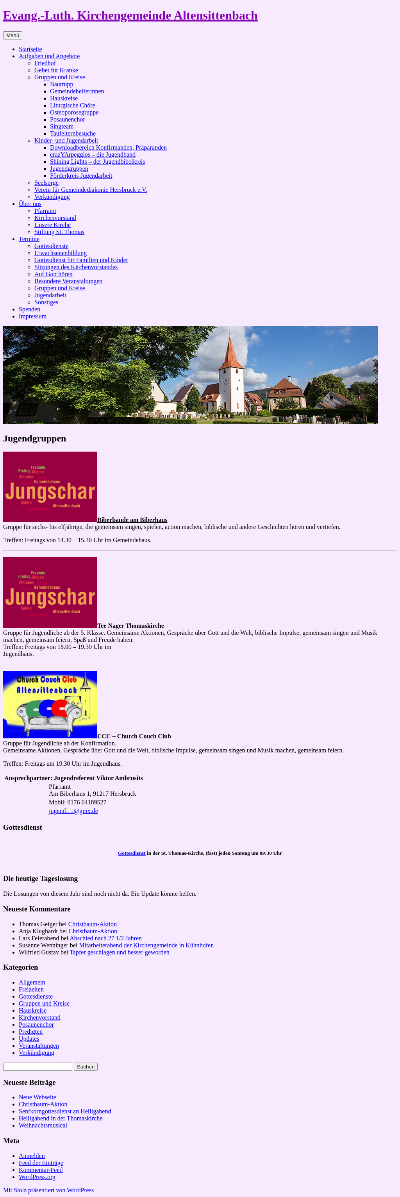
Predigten (31, 1031)
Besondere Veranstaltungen (68, 281)
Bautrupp (61, 84)
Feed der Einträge (41, 1162)
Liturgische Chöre (72, 105)
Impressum (32, 316)
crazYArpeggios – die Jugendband (93, 154)
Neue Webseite (37, 1097)
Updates (29, 1038)
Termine (29, 239)
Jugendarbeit (50, 295)
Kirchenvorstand (55, 217)
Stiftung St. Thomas (59, 232)
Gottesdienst (132, 853)
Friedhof (45, 63)
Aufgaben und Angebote (49, 56)
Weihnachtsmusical (43, 1125)
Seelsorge (46, 182)
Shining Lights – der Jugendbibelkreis (97, 161)
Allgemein (32, 982)
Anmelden (32, 1155)
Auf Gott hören (53, 274)
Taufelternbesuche (73, 133)
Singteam (61, 126)
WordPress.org (37, 1177)
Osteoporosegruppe (74, 112)
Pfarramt (45, 210)
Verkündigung (52, 196)
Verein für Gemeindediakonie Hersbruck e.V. (90, 189)
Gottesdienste (51, 246)
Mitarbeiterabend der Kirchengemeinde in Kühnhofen (146, 945)
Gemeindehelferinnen (77, 91)
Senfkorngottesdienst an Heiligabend (65, 1111)
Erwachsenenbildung (60, 253)
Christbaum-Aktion (93, 924)
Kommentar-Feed (41, 1170)
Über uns (30, 203)
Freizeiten (31, 989)
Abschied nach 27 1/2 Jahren (106, 938)
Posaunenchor (67, 119)
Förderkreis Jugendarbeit (81, 175)
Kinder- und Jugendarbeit (66, 140)
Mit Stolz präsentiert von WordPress (48, 1190)
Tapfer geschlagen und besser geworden (120, 952)
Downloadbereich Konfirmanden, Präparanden (108, 147)
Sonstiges (46, 302)
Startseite (30, 49)
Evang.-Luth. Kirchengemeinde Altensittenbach (130, 15)
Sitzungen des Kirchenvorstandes (76, 267)
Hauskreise (64, 98)
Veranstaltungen (39, 1045)
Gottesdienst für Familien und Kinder (81, 260)
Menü (12, 35)
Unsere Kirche (52, 225)
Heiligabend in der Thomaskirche (60, 1118)
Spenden (29, 309)
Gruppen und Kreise (59, 77)
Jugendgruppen (69, 168)
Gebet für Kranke (56, 70)
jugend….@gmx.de (73, 811)
